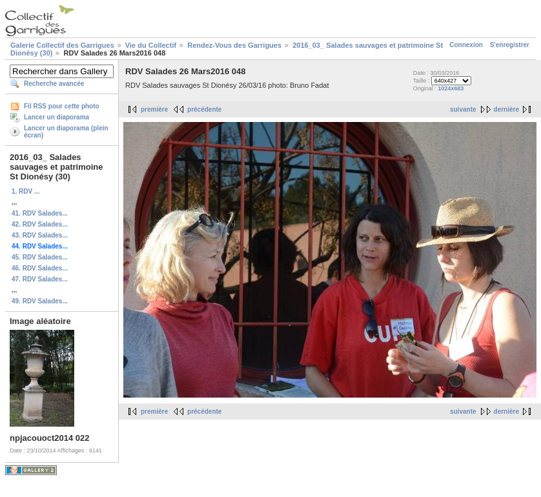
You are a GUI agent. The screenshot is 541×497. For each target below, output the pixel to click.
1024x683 (451, 88)
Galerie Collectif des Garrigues (62, 45)
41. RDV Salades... (40, 213)
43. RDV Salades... (40, 235)
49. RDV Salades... (40, 301)
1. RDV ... (25, 191)
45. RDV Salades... (40, 257)
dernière (506, 109)
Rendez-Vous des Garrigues (234, 45)
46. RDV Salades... (40, 268)
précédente (204, 109)
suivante (463, 109)
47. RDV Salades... (40, 279)
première (154, 109)
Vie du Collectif (150, 45)
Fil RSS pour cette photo (61, 106)
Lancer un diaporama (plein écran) (66, 132)
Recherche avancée (54, 83)
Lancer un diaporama (56, 117)
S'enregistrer (509, 44)
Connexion (466, 44)
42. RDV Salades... (40, 224)
